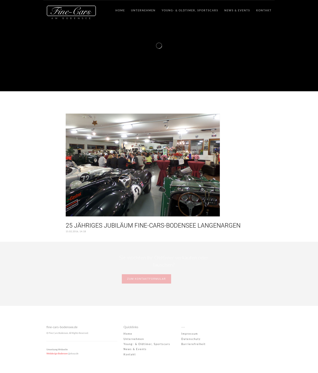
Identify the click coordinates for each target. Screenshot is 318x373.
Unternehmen (143, 10)
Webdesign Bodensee (57, 353)
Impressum (189, 333)
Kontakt (264, 10)
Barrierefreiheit (193, 344)
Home (120, 10)
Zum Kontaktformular (140, 278)
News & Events (237, 10)
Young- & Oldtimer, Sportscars (190, 10)
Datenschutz (191, 339)
